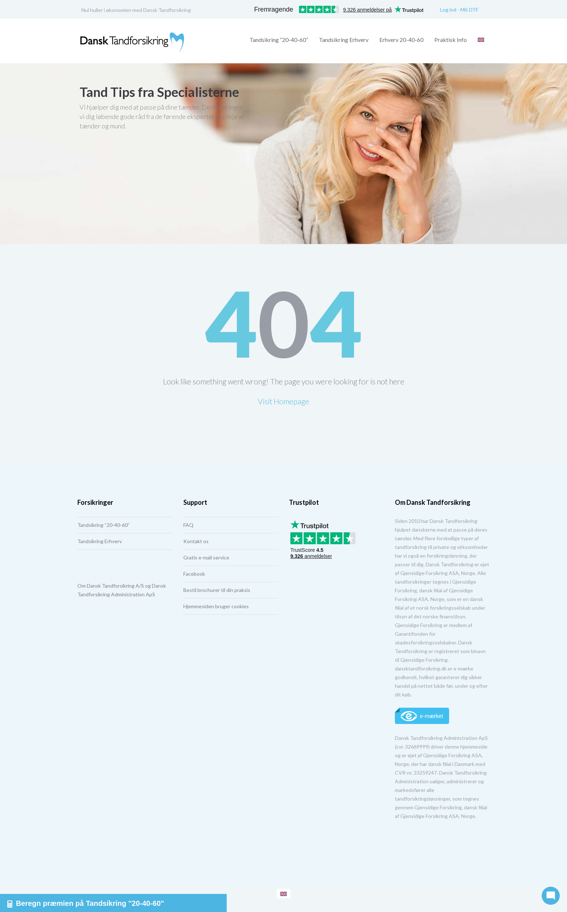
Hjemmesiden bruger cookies (216, 606)
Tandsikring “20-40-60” (279, 39)
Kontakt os (196, 541)
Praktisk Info (450, 39)
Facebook (194, 574)
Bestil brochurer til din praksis (216, 590)
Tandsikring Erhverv (343, 39)
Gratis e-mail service (206, 557)
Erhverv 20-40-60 (401, 39)
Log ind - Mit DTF (459, 10)
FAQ (188, 525)
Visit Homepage (283, 401)
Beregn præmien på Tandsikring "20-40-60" (85, 903)
